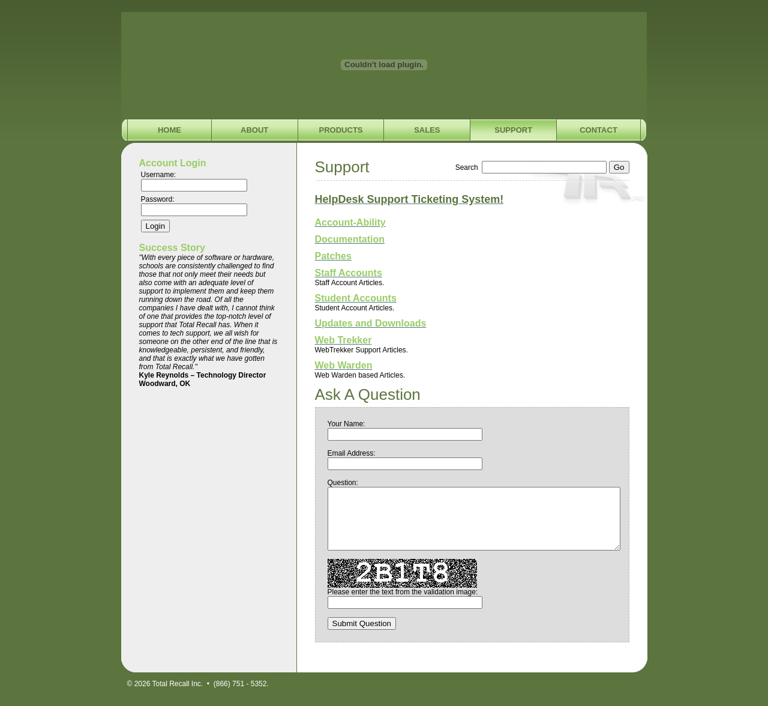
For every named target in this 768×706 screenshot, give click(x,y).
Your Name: (346, 424)
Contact (598, 129)
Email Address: (352, 453)
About (254, 129)
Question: (343, 482)
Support (513, 129)
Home (169, 129)
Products (341, 129)
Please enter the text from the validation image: (403, 592)
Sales (427, 129)
